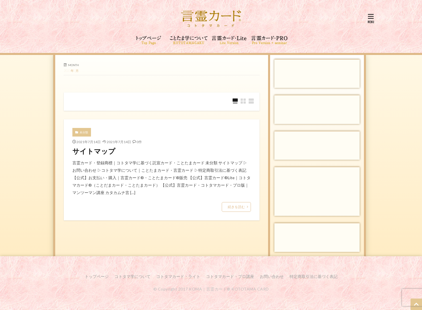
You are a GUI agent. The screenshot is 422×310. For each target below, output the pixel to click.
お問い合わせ (272, 276)
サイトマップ (93, 151)
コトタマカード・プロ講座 (230, 276)
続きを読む (236, 207)
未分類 (84, 132)
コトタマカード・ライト (178, 276)
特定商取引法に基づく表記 (314, 276)
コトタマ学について (132, 276)
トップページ (97, 276)
